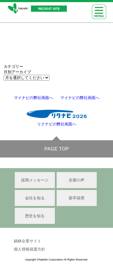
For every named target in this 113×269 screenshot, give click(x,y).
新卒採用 (76, 198)
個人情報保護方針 (29, 249)
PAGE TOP (56, 148)
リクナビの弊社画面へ (56, 124)
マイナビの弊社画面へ (33, 97)
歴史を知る (35, 216)
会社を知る (35, 198)
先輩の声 (76, 180)
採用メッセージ (35, 180)
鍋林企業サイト (27, 241)
